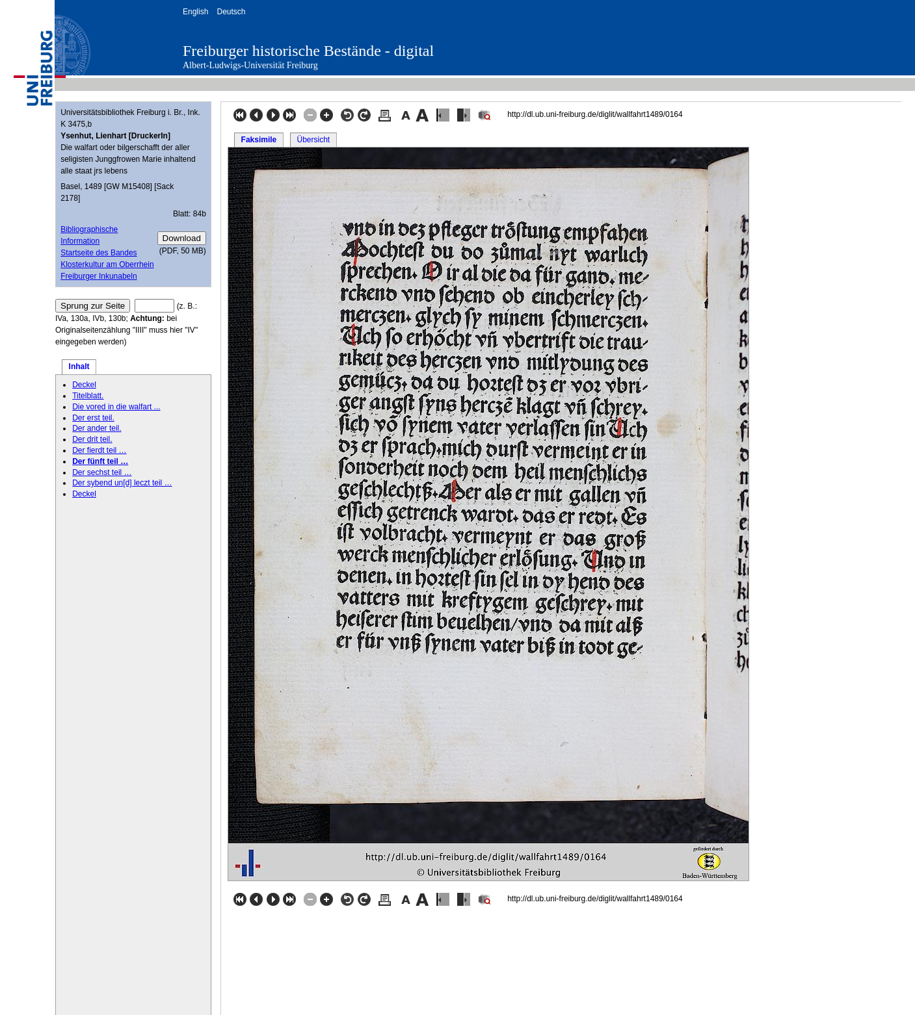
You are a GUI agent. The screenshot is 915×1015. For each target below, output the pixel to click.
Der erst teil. (93, 417)
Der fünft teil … (100, 461)
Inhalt (79, 366)
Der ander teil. (96, 428)
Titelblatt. (87, 395)
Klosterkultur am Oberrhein (106, 264)
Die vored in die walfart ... (116, 406)
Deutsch (231, 11)
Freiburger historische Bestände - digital (308, 50)
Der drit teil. (92, 439)
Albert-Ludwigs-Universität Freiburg (250, 65)
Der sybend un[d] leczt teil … (122, 482)
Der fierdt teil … (99, 450)
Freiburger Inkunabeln (98, 276)
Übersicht (313, 139)
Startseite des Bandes (98, 252)
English (195, 11)
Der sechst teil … (101, 472)
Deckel (84, 384)
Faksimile (259, 139)
